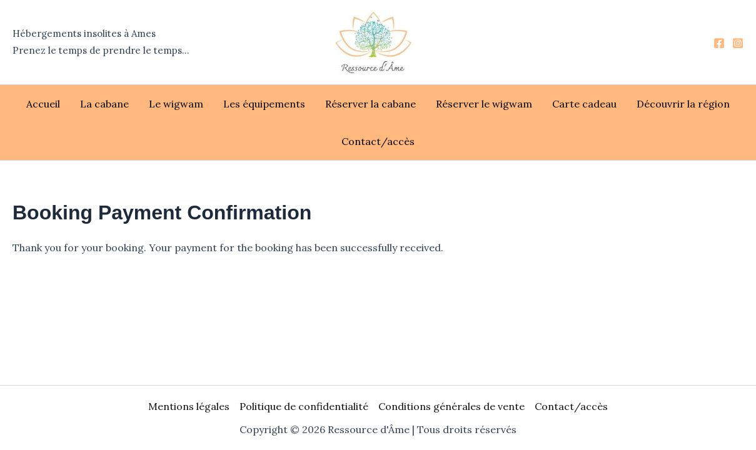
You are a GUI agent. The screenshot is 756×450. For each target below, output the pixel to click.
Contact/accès (378, 141)
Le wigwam (176, 104)
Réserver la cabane (370, 104)
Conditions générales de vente (451, 406)
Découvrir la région (683, 104)
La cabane (104, 104)
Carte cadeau (584, 104)
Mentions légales (188, 406)
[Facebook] (719, 43)
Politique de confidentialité (303, 406)
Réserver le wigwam (484, 104)
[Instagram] (737, 43)
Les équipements (264, 104)
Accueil (43, 104)
